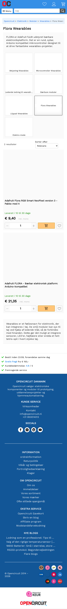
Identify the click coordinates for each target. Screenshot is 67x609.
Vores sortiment (31, 493)
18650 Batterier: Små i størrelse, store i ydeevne (30, 545)
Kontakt (31, 410)
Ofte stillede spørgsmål (31, 501)
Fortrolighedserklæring (31, 469)
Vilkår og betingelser (30, 465)
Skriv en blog (31, 517)
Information (31, 452)
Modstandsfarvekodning (30, 525)
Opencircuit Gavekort (31, 513)
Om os (31, 485)
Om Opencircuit (31, 480)
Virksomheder (30, 406)
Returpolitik (31, 460)
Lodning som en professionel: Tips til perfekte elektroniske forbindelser (30, 537)
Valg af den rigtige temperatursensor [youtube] (30, 541)
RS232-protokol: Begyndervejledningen (30, 549)
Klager (31, 473)
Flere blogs (31, 553)
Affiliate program (30, 521)
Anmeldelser (30, 489)
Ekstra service (30, 508)
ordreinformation (30, 456)
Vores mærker (30, 497)
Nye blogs (31, 533)
